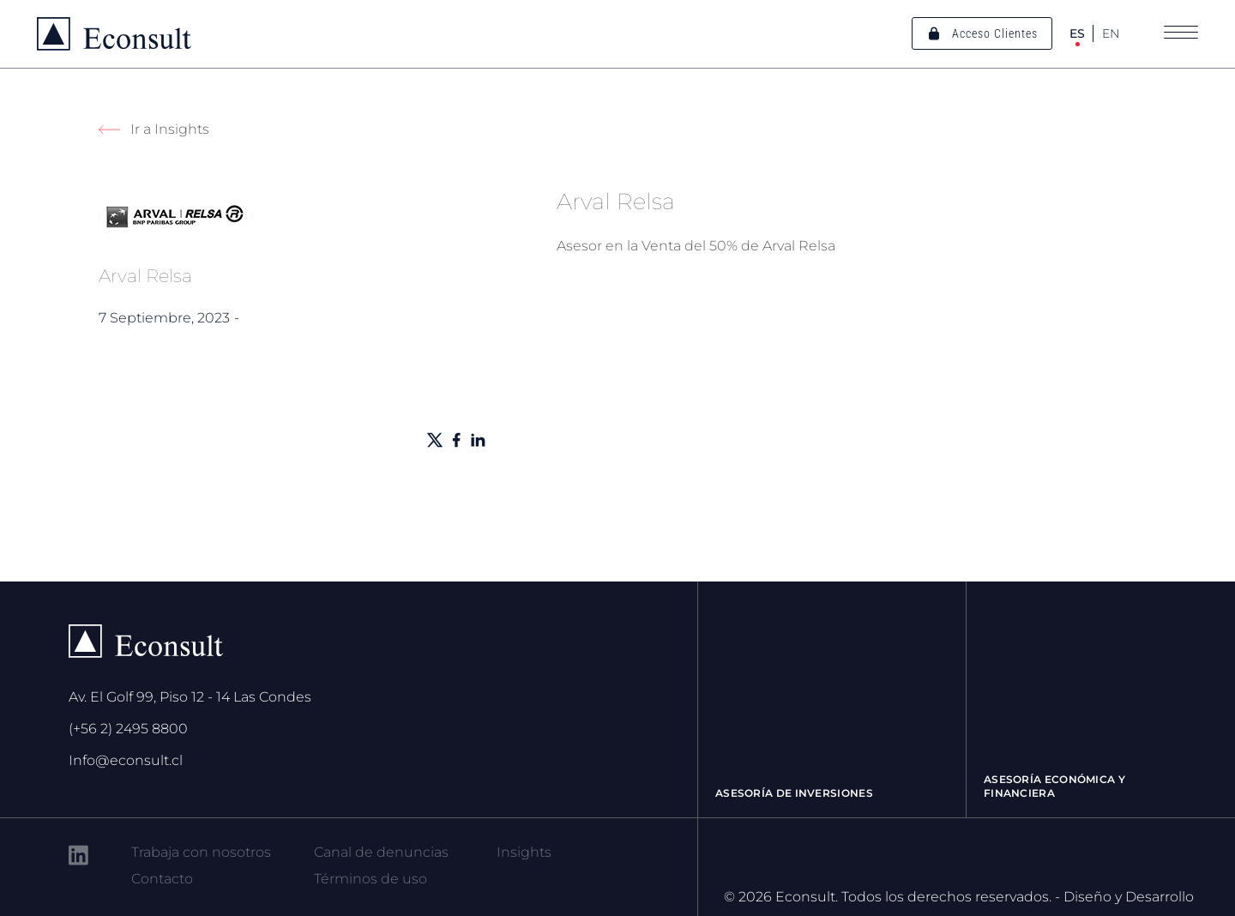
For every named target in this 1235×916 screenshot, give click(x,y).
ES (1077, 33)
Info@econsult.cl (126, 760)
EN (1110, 33)
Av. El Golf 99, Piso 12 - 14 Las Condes (190, 697)
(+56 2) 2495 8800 (128, 728)
